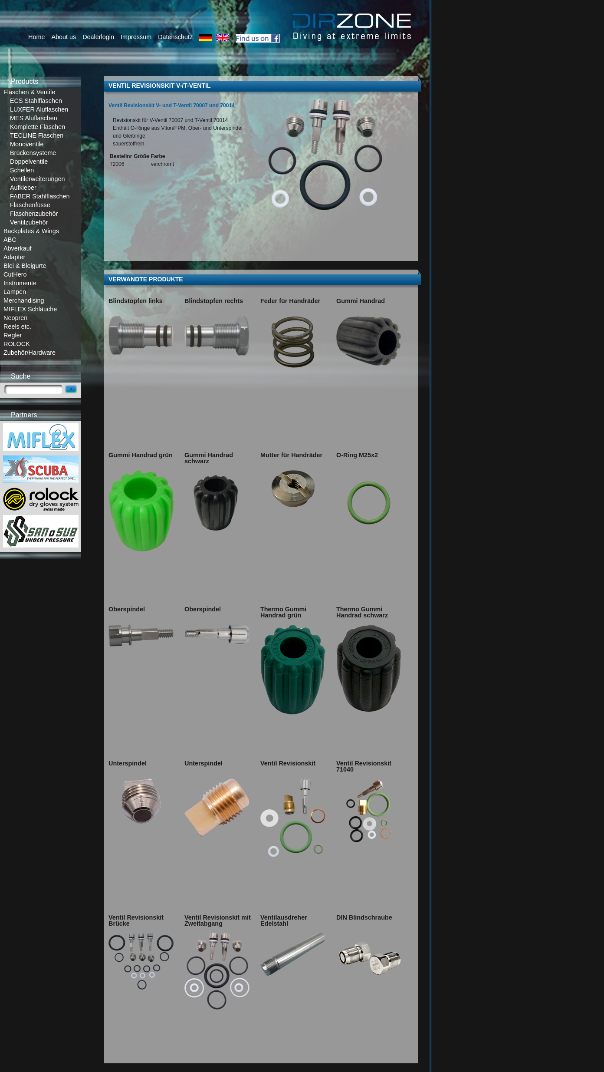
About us (63, 36)
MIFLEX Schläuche (30, 309)
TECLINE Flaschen (36, 135)
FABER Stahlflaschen (40, 196)
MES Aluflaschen (33, 118)
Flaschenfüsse (30, 204)
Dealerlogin (98, 36)
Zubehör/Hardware (29, 352)
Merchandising (23, 300)
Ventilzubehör (29, 222)
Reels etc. (17, 326)
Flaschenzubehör (34, 213)
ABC (9, 239)
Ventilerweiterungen (37, 178)
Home (36, 36)
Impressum (136, 36)
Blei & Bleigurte (24, 265)
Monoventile (27, 144)
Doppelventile (29, 161)
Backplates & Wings (31, 231)
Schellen (22, 170)
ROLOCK (16, 343)
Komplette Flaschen (37, 126)
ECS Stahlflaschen (36, 100)
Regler (12, 335)
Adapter (14, 257)
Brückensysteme (33, 152)
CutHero (15, 274)
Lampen (14, 291)
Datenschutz (175, 36)
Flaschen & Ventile (29, 92)
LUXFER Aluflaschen (39, 109)
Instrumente (19, 283)
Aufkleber (23, 187)
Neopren (15, 317)
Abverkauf (17, 248)
